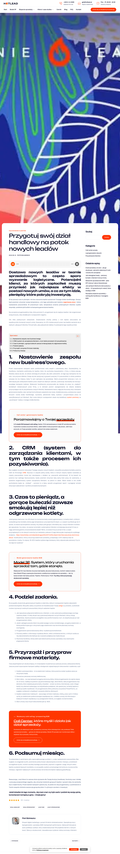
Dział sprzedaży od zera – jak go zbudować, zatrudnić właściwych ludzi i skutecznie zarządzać (98, 270)
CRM (24, 473)
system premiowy (73, 397)
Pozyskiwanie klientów (17, 230)
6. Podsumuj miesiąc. (19, 351)
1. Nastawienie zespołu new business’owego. (26, 339)
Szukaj (89, 232)
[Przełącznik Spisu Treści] (77, 336)
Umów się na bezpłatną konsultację (28, 435)
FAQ (71, 9)
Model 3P (13, 9)
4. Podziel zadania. (18, 346)
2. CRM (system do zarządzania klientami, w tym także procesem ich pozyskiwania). (39, 341)
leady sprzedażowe (53, 807)
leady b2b (41, 807)
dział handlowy (15, 807)
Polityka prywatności (42, 850)
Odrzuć (84, 849)
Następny (75, 840)
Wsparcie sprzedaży (26, 9)
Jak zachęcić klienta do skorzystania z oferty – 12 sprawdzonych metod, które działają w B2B (98, 288)
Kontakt (78, 9)
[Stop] (77, 264)
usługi (61, 606)
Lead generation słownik (94, 253)
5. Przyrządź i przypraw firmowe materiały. (25, 348)
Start (5, 9)
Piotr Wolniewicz (23, 255)
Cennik (59, 9)
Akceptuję (74, 849)
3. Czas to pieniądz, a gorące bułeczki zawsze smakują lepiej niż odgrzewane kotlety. (39, 343)
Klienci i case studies (45, 9)
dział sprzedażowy (29, 807)
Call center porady (92, 250)
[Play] (13, 264)
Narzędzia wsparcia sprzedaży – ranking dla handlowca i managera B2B (97, 296)
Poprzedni (15, 840)
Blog (65, 9)
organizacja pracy (69, 302)
